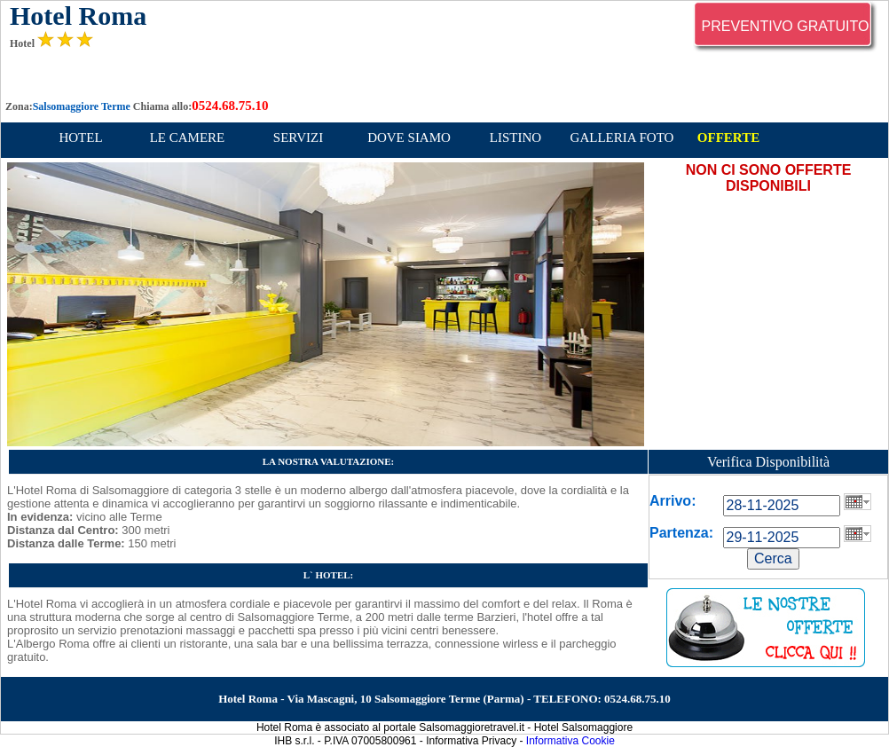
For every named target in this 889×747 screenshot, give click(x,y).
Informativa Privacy (471, 741)
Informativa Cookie (570, 741)
